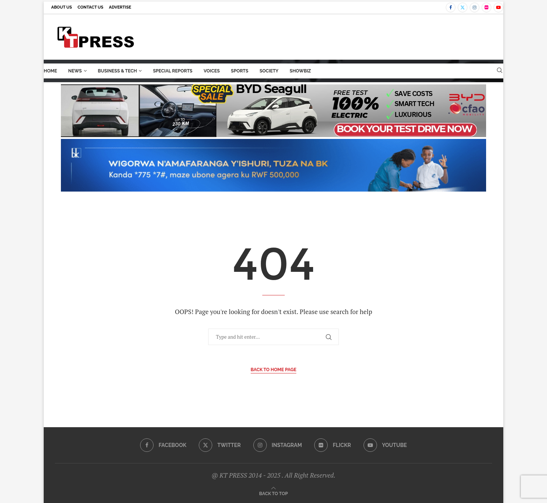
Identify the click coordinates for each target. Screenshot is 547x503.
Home (50, 71)
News (75, 71)
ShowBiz (300, 71)
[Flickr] (486, 7)
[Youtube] (498, 7)
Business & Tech (117, 71)
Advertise (120, 7)
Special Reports (172, 71)
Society (269, 71)
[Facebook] (450, 7)
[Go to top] (273, 493)
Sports (239, 71)
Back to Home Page (274, 369)
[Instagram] (474, 7)
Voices (212, 71)
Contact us (90, 7)
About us (61, 7)
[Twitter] (462, 7)
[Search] (499, 71)
